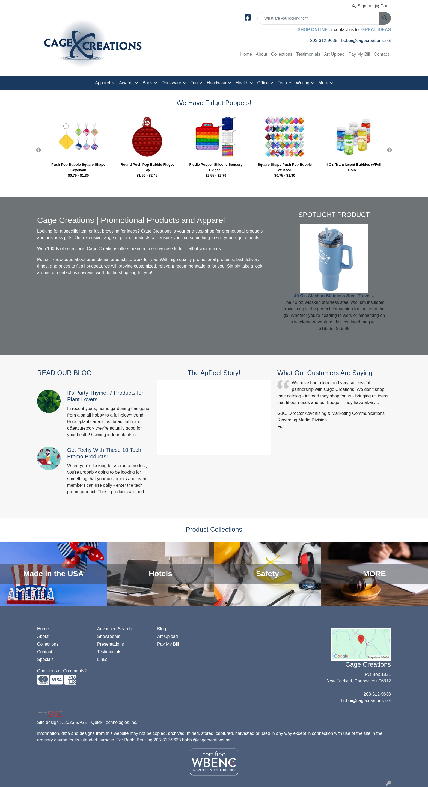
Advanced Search (114, 628)
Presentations (110, 644)
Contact (381, 54)
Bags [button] (147, 83)
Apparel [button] (102, 83)
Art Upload (334, 54)
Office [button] (263, 83)
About (261, 54)
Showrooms (108, 636)
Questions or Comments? (62, 671)
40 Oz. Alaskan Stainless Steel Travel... (334, 295)
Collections (281, 54)
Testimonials (308, 54)
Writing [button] (303, 83)
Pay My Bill (359, 54)
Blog (161, 628)
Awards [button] (126, 83)
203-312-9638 (323, 40)
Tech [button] (282, 83)
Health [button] (242, 83)
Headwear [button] (217, 83)
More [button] (323, 83)
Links (102, 659)
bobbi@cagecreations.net (366, 40)
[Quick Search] (318, 18)
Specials (45, 659)
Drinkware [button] (171, 83)
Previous (38, 150)
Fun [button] (194, 83)
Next (389, 150)
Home (246, 54)
